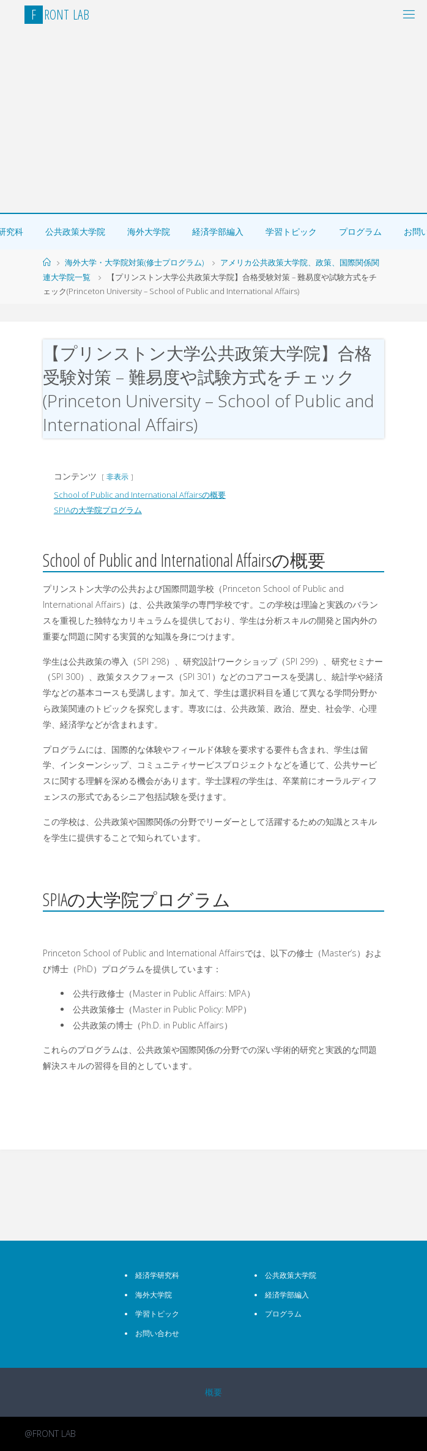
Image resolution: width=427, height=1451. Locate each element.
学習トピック (291, 231)
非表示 (117, 476)
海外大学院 (148, 231)
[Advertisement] (213, 121)
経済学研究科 (157, 1275)
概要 (213, 1392)
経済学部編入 (217, 231)
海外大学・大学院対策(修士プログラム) (134, 262)
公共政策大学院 (75, 231)
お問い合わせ (157, 1333)
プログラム (360, 231)
